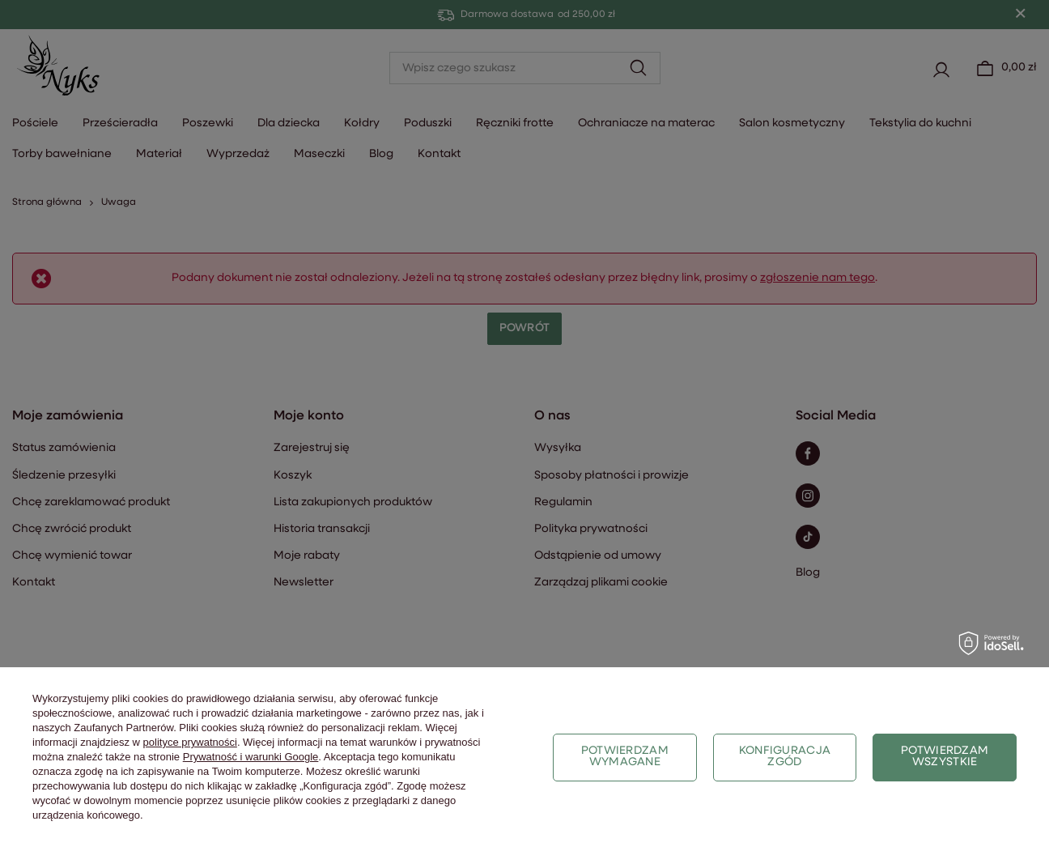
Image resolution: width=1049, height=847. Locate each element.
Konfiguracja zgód (784, 756)
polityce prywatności (190, 742)
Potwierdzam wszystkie (944, 756)
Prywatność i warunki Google (251, 757)
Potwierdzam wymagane (625, 756)
